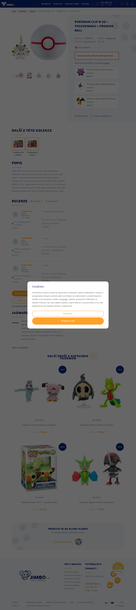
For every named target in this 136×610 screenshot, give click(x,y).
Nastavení (68, 314)
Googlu (65, 299)
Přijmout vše (68, 321)
